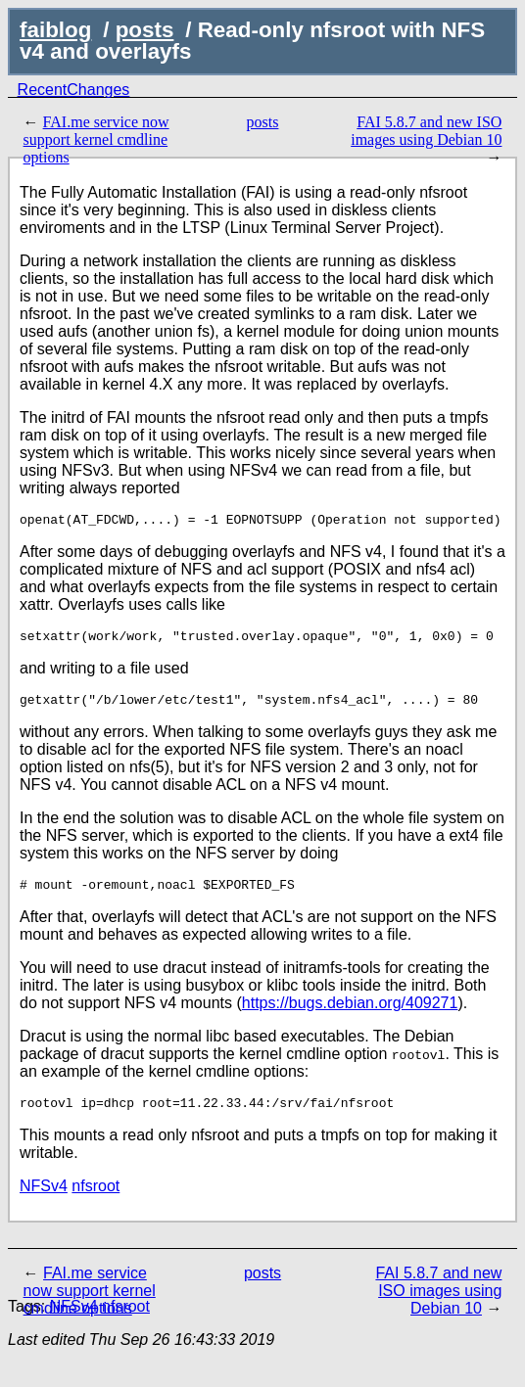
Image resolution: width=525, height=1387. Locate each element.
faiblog (55, 30)
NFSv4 (44, 1200)
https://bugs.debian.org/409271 (350, 1014)
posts (145, 30)
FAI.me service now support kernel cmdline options (96, 139)
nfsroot (95, 1200)
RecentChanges (74, 89)
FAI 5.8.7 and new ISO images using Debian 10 (426, 131)
